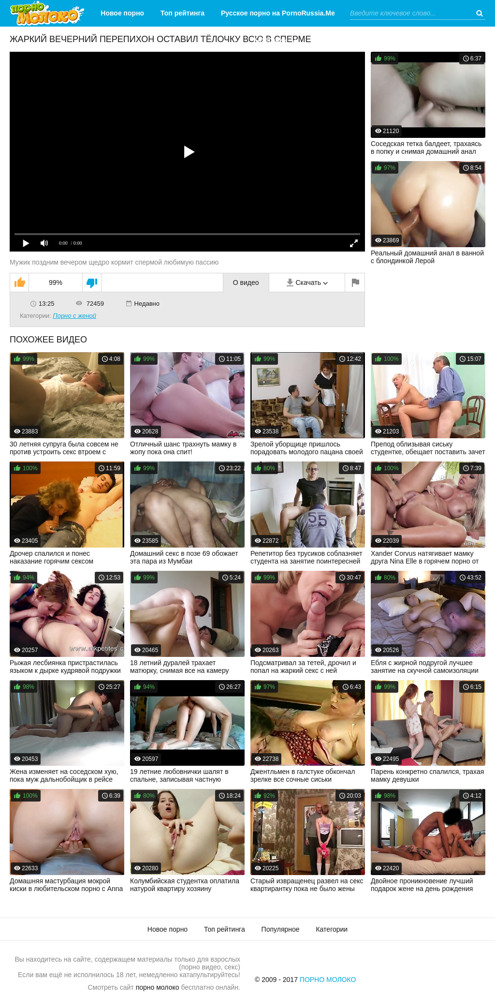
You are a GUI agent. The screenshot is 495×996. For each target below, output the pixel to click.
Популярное (281, 929)
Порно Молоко (328, 979)
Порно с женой (74, 315)
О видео (246, 282)
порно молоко (157, 987)
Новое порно (122, 13)
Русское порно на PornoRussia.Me (278, 13)
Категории (270, 40)
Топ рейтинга (182, 13)
